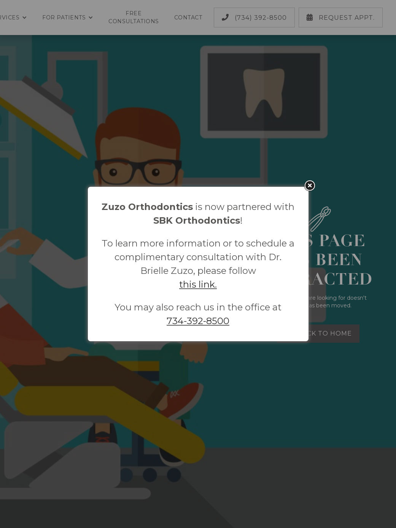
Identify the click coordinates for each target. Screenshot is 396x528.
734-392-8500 (198, 320)
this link (197, 284)
